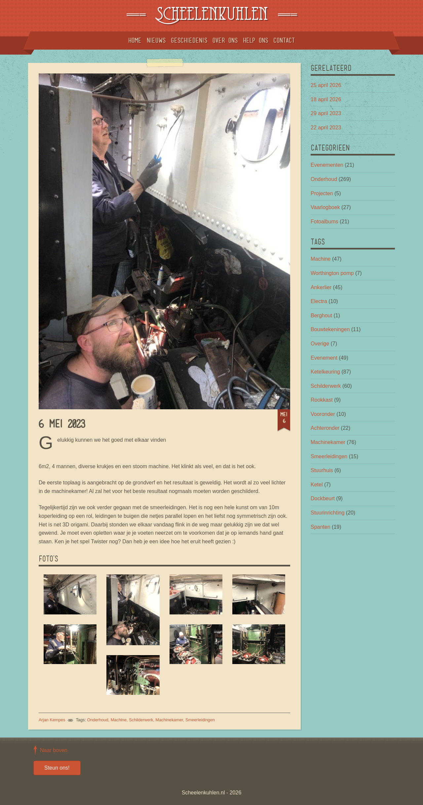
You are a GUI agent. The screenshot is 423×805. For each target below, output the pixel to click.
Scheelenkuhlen (211, 15)
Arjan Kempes (52, 719)
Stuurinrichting (327, 512)
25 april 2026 (326, 85)
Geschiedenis (189, 40)
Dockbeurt (323, 498)
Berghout (321, 315)
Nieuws (156, 40)
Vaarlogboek (325, 207)
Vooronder (323, 414)
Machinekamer (169, 719)
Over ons (225, 40)
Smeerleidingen (200, 719)
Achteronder (325, 428)
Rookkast (322, 400)
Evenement (324, 358)
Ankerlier (321, 287)
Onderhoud (97, 719)
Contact (284, 40)
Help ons (255, 40)
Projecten (322, 193)
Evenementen (327, 165)
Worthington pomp (332, 273)
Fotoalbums (324, 221)
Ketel (317, 484)
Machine (119, 719)
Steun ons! (57, 768)
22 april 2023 (326, 127)
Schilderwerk (141, 719)
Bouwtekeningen (330, 329)
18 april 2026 (326, 99)
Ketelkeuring (325, 372)
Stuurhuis (322, 470)
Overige (320, 343)
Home (134, 40)
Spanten (320, 527)
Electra (319, 301)
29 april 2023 (326, 113)
